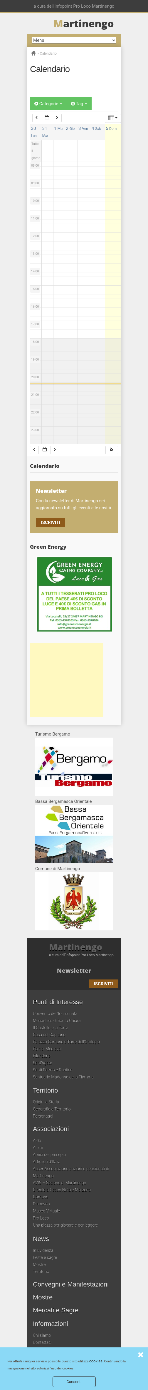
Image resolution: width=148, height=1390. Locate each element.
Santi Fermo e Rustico (53, 1070)
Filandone (42, 1056)
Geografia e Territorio (52, 1109)
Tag (79, 103)
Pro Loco (41, 1218)
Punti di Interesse (58, 1002)
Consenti (73, 1381)
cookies (95, 1361)
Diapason (41, 1204)
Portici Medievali (48, 1048)
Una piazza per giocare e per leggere (65, 1225)
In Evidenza (43, 1250)
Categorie (48, 103)
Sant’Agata (42, 1063)
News (41, 1238)
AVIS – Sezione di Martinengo (59, 1182)
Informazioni (50, 1323)
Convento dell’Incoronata (55, 1013)
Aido (37, 1140)
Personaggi (43, 1116)
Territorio (45, 1090)
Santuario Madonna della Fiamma (63, 1077)
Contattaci (42, 1342)
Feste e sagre (45, 1257)
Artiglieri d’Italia (46, 1161)
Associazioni (51, 1129)
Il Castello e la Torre (50, 1027)
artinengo (83, 23)
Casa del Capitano (49, 1034)
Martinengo (75, 947)
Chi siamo (42, 1335)
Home (33, 53)
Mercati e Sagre (55, 1310)
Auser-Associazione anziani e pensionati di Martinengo (71, 1172)
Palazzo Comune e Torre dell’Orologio (66, 1041)
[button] (111, 450)
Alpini (38, 1147)
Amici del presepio (49, 1154)
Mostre (39, 1264)
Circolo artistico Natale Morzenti (62, 1190)
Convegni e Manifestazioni (71, 1284)
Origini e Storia (46, 1102)
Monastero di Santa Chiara (56, 1020)
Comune (40, 1197)
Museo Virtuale (46, 1211)
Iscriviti (50, 522)
